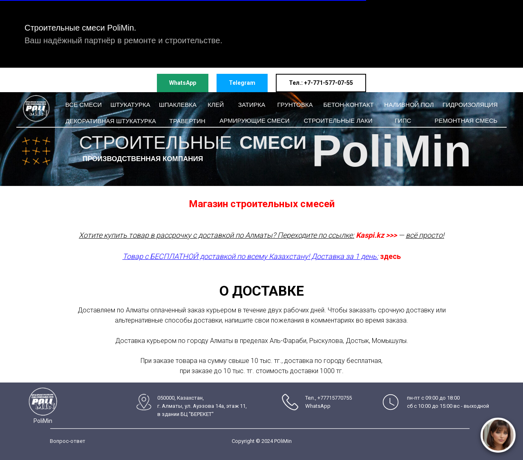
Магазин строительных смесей (262, 204)
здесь (390, 256)
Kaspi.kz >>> (376, 235)
